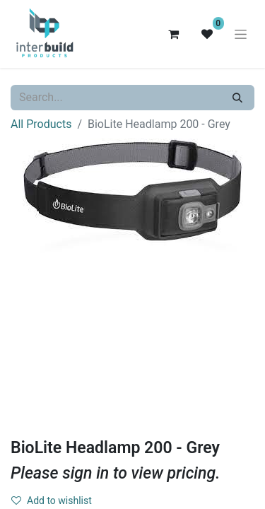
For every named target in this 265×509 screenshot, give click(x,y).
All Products (41, 124)
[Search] (237, 97)
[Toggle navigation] (240, 34)
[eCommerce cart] (173, 34)
